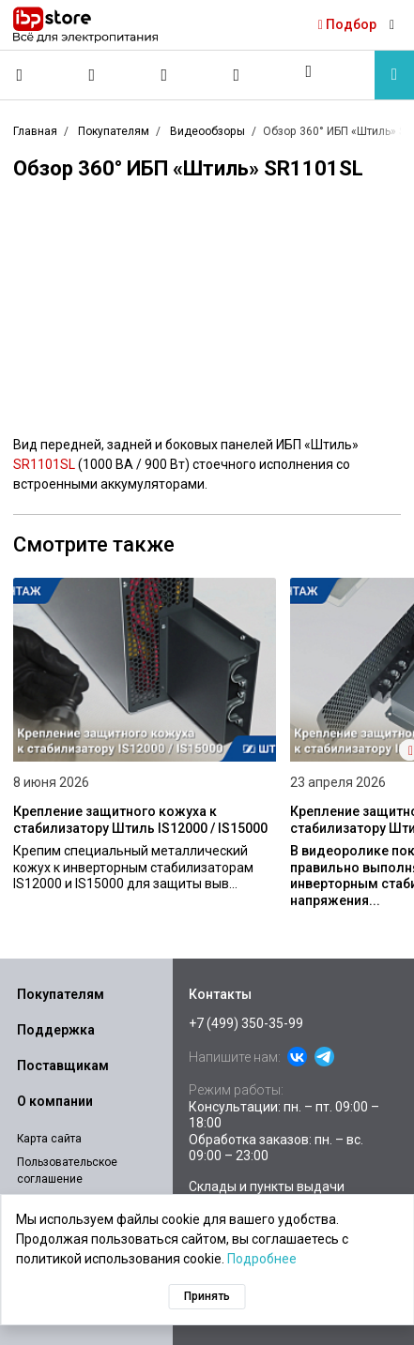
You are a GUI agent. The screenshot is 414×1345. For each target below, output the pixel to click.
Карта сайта (49, 1138)
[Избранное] (164, 75)
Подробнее (262, 1258)
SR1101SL (44, 464)
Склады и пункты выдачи (267, 1186)
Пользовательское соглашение (67, 1171)
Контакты (220, 994)
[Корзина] (236, 75)
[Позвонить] (19, 75)
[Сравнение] (92, 75)
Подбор (347, 24)
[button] (308, 71)
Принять (207, 1296)
